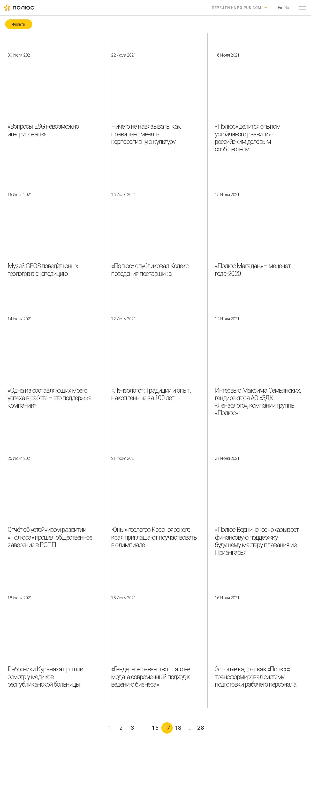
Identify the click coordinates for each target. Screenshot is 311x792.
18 (178, 728)
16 (155, 728)
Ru (286, 7)
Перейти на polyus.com (236, 8)
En (280, 7)
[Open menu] (302, 8)
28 (200, 728)
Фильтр (18, 24)
